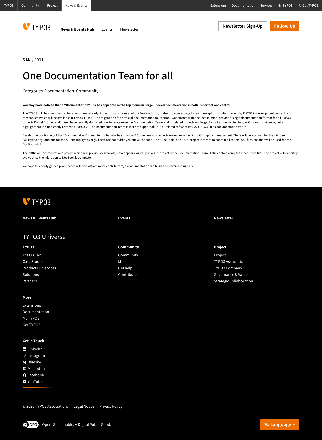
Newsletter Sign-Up (243, 26)
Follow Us (284, 26)
